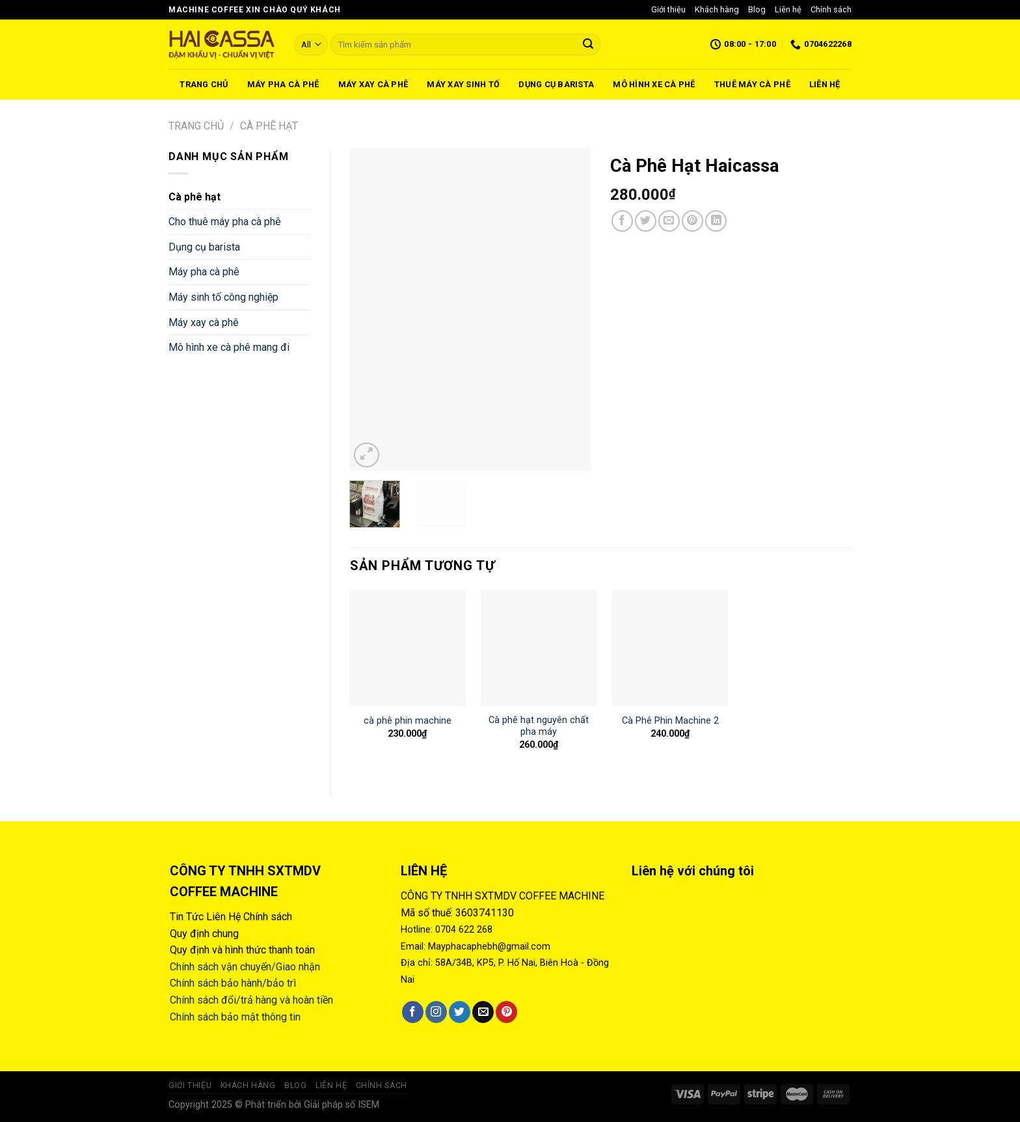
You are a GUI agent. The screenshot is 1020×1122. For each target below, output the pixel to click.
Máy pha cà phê (283, 84)
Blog (757, 9)
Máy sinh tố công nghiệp (223, 297)
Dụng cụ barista (556, 84)
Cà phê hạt (269, 126)
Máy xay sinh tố (463, 84)
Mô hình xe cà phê (654, 84)
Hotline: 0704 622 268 (446, 929)
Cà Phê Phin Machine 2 (670, 720)
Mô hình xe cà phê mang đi (228, 347)
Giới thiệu (668, 9)
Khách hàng (717, 9)
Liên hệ (788, 9)
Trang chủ (204, 84)
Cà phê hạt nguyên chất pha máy (539, 726)
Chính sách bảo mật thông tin (235, 1017)
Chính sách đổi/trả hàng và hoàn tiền (251, 1000)
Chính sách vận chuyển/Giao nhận (245, 967)
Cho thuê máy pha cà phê (224, 221)
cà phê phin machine (407, 720)
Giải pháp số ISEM (341, 1104)
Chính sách (831, 9)
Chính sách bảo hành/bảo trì (233, 983)
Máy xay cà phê (373, 84)
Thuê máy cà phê (752, 84)
